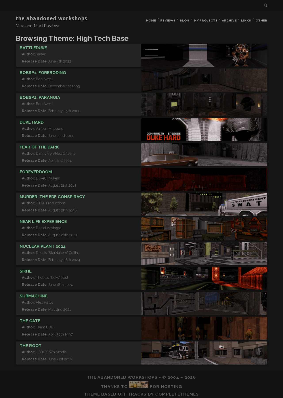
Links (245, 18)
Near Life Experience (43, 218)
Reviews (165, 18)
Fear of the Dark (39, 144)
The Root (31, 342)
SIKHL (26, 268)
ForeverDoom (36, 169)
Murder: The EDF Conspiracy (52, 193)
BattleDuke (33, 45)
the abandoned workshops (51, 18)
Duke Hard (32, 119)
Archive (228, 18)
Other (261, 18)
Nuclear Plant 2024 (43, 243)
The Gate (30, 318)
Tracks (137, 391)
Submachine (33, 293)
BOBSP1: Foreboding (43, 69)
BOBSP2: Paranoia (40, 94)
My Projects (204, 18)
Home (148, 18)
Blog (183, 18)
